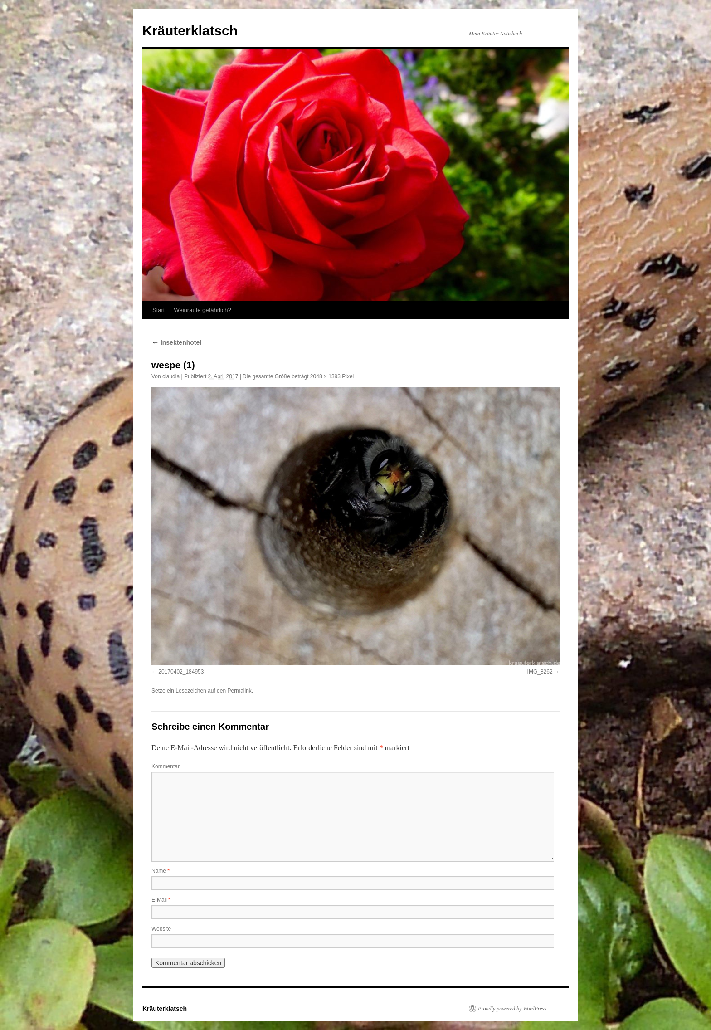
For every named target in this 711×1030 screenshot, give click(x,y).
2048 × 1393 (325, 376)
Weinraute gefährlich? (202, 310)
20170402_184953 (181, 672)
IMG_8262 (540, 672)
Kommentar (165, 766)
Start (158, 310)
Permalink (239, 691)
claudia (171, 376)
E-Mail (160, 900)
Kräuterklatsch (190, 30)
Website (161, 929)
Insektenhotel (176, 342)
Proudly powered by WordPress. (513, 1009)
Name (160, 871)
